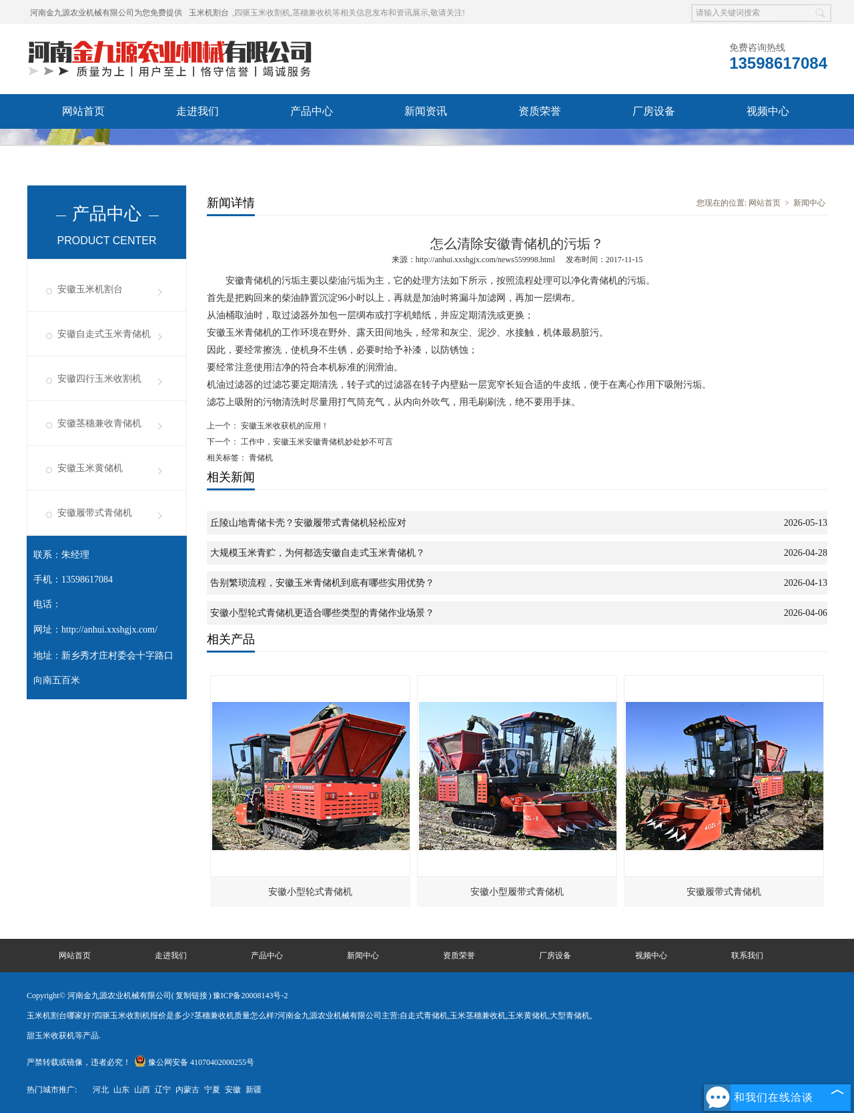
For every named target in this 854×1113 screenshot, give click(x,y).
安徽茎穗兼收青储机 (99, 423)
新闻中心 (809, 203)
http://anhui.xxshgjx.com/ (109, 630)
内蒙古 (187, 1089)
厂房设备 (653, 111)
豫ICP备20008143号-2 (250, 995)
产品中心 (311, 111)
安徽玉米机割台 (90, 289)
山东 (121, 1089)
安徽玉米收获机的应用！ (284, 425)
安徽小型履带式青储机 (517, 892)
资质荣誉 (539, 111)
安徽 (233, 1089)
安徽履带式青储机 (94, 513)
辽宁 (163, 1089)
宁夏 (212, 1089)
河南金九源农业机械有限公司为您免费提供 (106, 12)
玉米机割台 (209, 12)
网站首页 (83, 111)
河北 (101, 1089)
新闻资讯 (425, 111)
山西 (142, 1089)
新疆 (254, 1089)
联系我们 (197, 145)
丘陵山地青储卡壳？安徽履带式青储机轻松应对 (308, 523)
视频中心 (768, 111)
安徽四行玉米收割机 (99, 379)
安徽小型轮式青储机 (310, 892)
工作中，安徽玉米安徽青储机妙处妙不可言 (316, 441)
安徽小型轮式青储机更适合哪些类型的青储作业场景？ (322, 613)
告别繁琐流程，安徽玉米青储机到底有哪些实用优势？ (322, 583)
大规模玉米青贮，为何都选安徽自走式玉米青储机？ (317, 553)
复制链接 (191, 995)
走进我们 (197, 111)
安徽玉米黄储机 (90, 468)
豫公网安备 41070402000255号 (194, 1062)
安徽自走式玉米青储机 (104, 334)
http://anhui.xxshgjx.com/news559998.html (485, 259)
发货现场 (83, 145)
